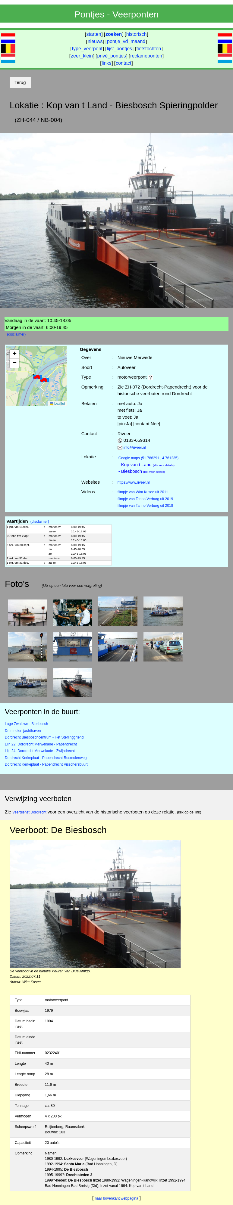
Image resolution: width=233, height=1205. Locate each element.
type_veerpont (87, 48)
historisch (136, 34)
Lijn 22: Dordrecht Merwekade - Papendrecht (41, 744)
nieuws (95, 41)
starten (94, 34)
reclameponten (146, 55)
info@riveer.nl (135, 447)
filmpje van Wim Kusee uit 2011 (143, 492)
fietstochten (149, 48)
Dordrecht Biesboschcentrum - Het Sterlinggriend (44, 737)
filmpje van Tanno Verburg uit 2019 (145, 499)
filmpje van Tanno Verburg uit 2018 (145, 505)
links (106, 63)
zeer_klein (82, 55)
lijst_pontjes (119, 48)
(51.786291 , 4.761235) (148, 458)
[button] (37, 377)
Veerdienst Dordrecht (29, 812)
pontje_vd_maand (126, 41)
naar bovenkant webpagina (116, 1198)
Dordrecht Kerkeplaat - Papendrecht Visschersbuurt (46, 764)
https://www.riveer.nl (134, 482)
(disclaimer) (16, 334)
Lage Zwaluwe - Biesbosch (26, 724)
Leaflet (57, 403)
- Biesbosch (141, 471)
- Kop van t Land (146, 464)
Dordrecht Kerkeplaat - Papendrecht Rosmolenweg (46, 758)
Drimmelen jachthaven (23, 731)
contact (123, 63)
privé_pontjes (111, 55)
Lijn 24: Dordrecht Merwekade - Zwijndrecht (40, 751)
